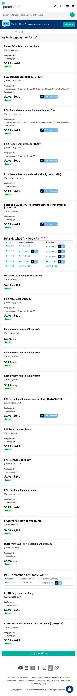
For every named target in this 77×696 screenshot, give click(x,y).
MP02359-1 (9, 582)
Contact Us (11, 677)
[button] (69, 689)
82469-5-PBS (24, 256)
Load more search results (38, 653)
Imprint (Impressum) (27, 680)
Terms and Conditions (52, 677)
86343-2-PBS (26, 582)
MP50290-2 (9, 266)
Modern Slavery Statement (48, 680)
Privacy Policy (23, 677)
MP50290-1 (9, 261)
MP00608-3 (9, 256)
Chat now (69, 24)
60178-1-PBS (24, 266)
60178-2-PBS (55, 261)
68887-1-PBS (28, 261)
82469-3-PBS (28, 251)
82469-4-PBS (55, 246)
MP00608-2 (9, 251)
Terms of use (36, 677)
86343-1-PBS (52, 583)
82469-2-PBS (24, 246)
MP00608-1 (9, 246)
